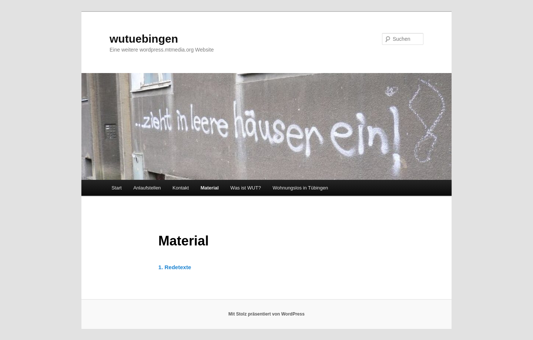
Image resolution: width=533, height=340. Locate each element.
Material (210, 188)
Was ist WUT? (245, 188)
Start (116, 188)
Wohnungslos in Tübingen (300, 188)
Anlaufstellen (147, 188)
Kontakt (180, 188)
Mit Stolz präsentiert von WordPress (266, 314)
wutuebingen (144, 39)
